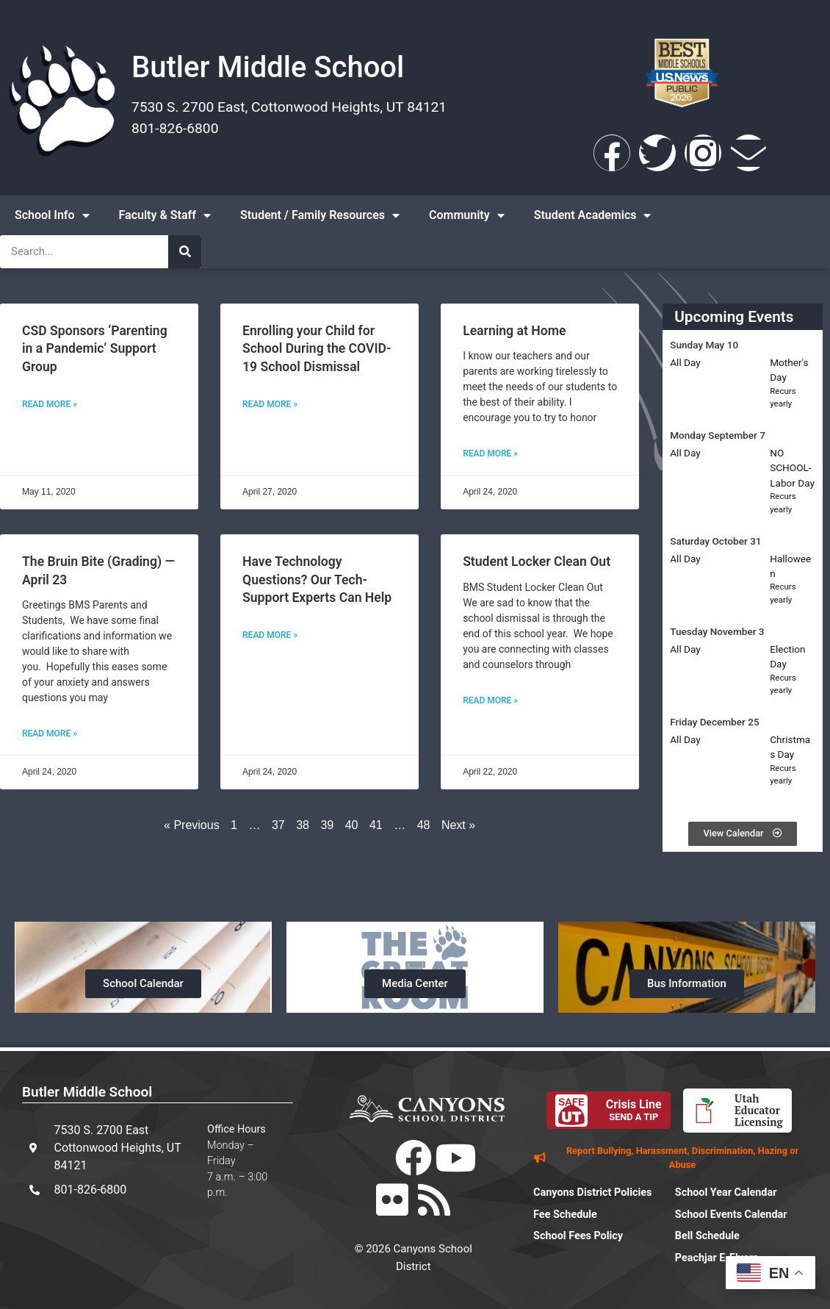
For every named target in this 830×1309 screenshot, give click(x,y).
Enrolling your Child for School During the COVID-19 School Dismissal (316, 348)
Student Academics (593, 215)
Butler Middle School (267, 67)
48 (423, 825)
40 (351, 825)
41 (376, 825)
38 (302, 825)
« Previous (192, 825)
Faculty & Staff (165, 215)
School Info (52, 215)
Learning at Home (514, 330)
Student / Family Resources (320, 215)
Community (467, 215)
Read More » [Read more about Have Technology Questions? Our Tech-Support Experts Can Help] (269, 635)
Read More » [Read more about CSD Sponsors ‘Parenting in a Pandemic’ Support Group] (49, 404)
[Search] (184, 251)
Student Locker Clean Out (536, 561)
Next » (458, 825)
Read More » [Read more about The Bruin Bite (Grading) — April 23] (49, 733)
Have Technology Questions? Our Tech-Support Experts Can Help (316, 579)
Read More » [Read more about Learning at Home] (490, 453)
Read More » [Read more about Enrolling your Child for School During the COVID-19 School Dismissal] (269, 404)
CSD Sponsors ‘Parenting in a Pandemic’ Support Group (94, 348)
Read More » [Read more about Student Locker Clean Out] (490, 700)
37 (278, 825)
